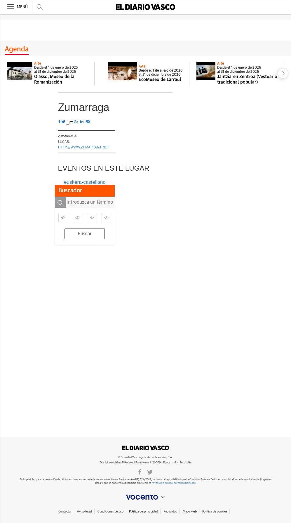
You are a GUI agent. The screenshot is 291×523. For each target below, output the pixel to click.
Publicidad (170, 511)
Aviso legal (84, 511)
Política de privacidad (143, 511)
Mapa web (190, 511)
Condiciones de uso (110, 511)
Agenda (17, 49)
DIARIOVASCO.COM (145, 448)
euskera (72, 182)
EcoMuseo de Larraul (160, 79)
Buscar (85, 233)
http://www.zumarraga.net (83, 147)
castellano (94, 182)
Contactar (65, 511)
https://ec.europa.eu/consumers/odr (173, 483)
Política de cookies (214, 511)
